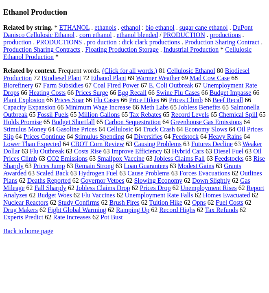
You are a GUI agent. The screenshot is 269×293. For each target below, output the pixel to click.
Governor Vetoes (103, 180)
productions (225, 34)
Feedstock (185, 136)
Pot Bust (112, 217)
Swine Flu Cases (178, 92)
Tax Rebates (145, 114)
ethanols (105, 27)
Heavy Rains (225, 136)
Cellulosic (120, 129)
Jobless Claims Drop (103, 187)
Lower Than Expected (32, 143)
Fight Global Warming (77, 209)
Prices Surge (91, 92)
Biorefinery (18, 85)
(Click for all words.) (129, 70)
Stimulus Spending (99, 136)
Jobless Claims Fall (179, 158)
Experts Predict (23, 217)
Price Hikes (144, 99)
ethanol (130, 27)
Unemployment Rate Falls (159, 195)
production (17, 42)
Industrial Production (191, 49)
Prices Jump (49, 165)
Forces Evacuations (204, 173)
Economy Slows (206, 129)
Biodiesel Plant (61, 77)
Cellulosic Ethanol (191, 70)
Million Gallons (99, 114)
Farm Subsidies (63, 85)
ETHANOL (74, 27)
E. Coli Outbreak (171, 85)
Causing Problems (158, 143)
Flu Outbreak (47, 151)
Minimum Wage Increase (98, 107)
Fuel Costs (229, 202)
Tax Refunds (221, 209)
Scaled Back (52, 173)
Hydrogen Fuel (98, 173)
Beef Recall (227, 99)
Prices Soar (69, 99)
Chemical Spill (238, 114)
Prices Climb (186, 99)
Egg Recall (132, 92)
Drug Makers (20, 209)
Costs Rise (88, 151)
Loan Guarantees (146, 165)
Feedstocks (228, 158)
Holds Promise (22, 121)
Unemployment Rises (209, 187)
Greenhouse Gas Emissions (206, 121)
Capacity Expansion (29, 107)
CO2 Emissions (67, 158)
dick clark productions (151, 42)
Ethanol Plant (109, 77)
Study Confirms (79, 202)
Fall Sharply (50, 187)
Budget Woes (54, 195)
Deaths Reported (49, 180)
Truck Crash (159, 129)
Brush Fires (124, 202)
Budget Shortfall (73, 121)
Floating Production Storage (121, 49)
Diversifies (148, 136)
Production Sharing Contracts (41, 49)
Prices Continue (44, 136)
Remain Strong (94, 165)
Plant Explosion (24, 99)
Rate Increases (72, 217)
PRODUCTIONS (59, 42)
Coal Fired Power (116, 85)
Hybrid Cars (188, 151)
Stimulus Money (24, 129)
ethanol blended (137, 34)
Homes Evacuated (226, 195)
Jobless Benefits (199, 107)
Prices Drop (155, 187)
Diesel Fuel (228, 151)
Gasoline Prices (76, 129)
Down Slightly (211, 180)
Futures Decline (212, 143)
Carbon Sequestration (133, 121)
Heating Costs (47, 92)
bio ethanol (160, 27)
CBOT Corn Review (97, 143)
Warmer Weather (158, 77)
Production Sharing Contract (222, 42)
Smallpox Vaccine (120, 158)
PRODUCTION (184, 34)
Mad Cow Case (210, 77)
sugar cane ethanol (203, 27)
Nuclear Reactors (25, 202)
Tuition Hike (165, 202)
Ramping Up (132, 209)
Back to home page (28, 230)
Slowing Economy (158, 180)
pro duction (101, 42)
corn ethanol (95, 34)
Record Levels (190, 114)
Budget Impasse (231, 92)
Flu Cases (106, 99)
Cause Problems (148, 173)
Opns (199, 202)
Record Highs (177, 209)
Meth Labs (154, 107)
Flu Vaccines (98, 195)
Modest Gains (196, 165)
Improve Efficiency (137, 151)
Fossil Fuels (53, 114)
